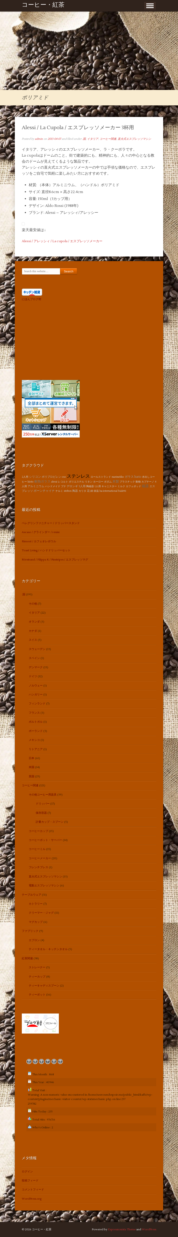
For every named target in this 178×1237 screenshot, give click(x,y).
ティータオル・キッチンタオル (48, 949)
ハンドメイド (52, 486)
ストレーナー (37, 967)
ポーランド (36, 731)
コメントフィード (33, 1189)
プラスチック (127, 481)
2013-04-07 (54, 139)
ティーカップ (37, 976)
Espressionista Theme (122, 1229)
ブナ (63, 486)
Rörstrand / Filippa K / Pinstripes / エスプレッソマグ (55, 559)
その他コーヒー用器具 (43, 794)
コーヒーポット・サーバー (45, 840)
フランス (34, 713)
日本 (31, 758)
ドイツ (33, 676)
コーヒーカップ (38, 831)
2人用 (25, 476)
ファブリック (30, 931)
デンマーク (36, 667)
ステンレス (78, 476)
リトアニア (36, 749)
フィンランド (37, 703)
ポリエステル (76, 481)
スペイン (34, 658)
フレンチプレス (38, 867)
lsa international (108, 490)
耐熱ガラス (42, 481)
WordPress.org (31, 1199)
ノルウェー (36, 685)
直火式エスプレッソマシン (134, 139)
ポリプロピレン (51, 477)
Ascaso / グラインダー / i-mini (41, 532)
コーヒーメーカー (40, 858)
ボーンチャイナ (44, 491)
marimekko (118, 476)
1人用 (98, 486)
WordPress (149, 1229)
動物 (138, 481)
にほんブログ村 (31, 299)
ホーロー (98, 481)
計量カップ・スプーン (50, 822)
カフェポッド (133, 486)
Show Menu (150, 5)
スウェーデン (37, 649)
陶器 (75, 491)
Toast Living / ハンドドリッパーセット (46, 550)
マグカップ (36, 922)
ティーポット (37, 994)
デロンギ (72, 486)
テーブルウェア (31, 895)
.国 (84, 139)
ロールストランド (101, 476)
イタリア (92, 139)
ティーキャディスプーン (44, 985)
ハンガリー (36, 694)
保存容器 (41, 813)
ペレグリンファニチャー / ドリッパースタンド (51, 523)
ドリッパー (43, 803)
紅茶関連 (27, 958)
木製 (115, 481)
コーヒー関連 (108, 139)
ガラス (129, 477)
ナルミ (59, 490)
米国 (31, 767)
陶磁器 (90, 486)
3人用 (82, 486)
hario (137, 477)
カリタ (82, 490)
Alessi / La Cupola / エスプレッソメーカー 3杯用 (78, 127)
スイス (33, 640)
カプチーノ (147, 481)
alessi (54, 481)
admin (39, 139)
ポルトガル (36, 722)
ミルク (121, 486)
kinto (31, 481)
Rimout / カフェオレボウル (39, 541)
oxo (64, 476)
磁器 (145, 486)
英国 (31, 776)
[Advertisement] (89, 55)
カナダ (33, 631)
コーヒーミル (37, 849)
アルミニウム (36, 486)
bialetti (122, 490)
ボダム (108, 481)
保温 (96, 490)
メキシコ (34, 740)
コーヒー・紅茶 (43, 5)
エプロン (34, 940)
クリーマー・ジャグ (41, 913)
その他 (33, 603)
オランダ (34, 621)
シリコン (35, 477)
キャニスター (109, 486)
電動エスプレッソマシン (44, 885)
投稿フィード (30, 1180)
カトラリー (36, 904)
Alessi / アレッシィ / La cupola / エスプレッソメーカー (62, 241)
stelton (68, 490)
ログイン (27, 1171)
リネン (88, 481)
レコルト (63, 481)
